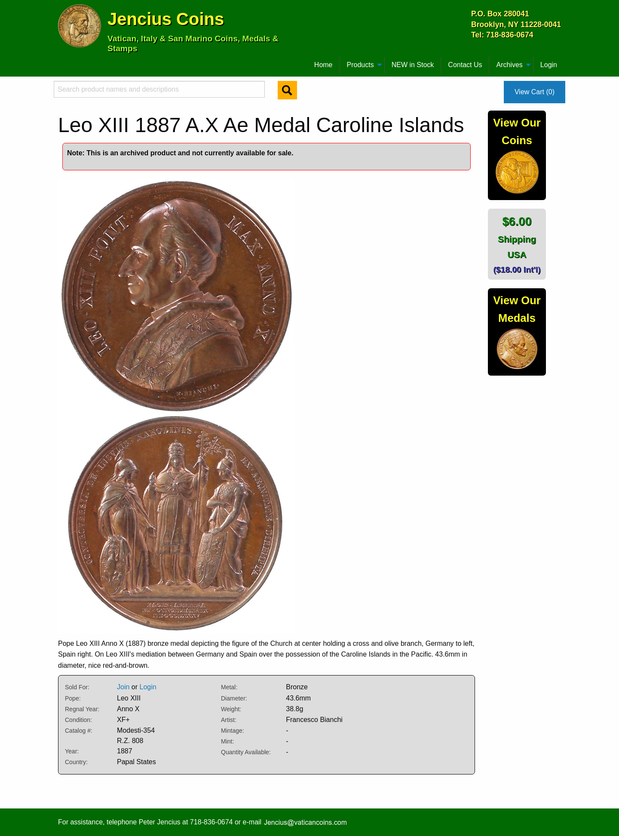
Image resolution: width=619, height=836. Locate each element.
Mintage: (232, 730)
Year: (72, 751)
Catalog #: (78, 730)
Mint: (227, 741)
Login (548, 64)
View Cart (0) (535, 92)
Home (323, 64)
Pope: (73, 698)
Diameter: (234, 698)
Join (123, 687)
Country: (76, 762)
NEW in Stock (413, 64)
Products (360, 64)
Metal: (229, 687)
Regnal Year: (82, 709)
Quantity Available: (246, 752)
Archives (509, 64)
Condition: (78, 719)
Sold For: (77, 687)
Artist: (228, 719)
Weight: (231, 709)
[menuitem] (62, 61)
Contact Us (465, 64)
